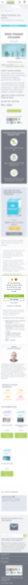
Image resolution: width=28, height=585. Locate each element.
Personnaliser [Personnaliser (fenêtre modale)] (14, 303)
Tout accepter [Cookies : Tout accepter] (14, 296)
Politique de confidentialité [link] (14, 306)
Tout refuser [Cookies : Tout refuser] (14, 299)
